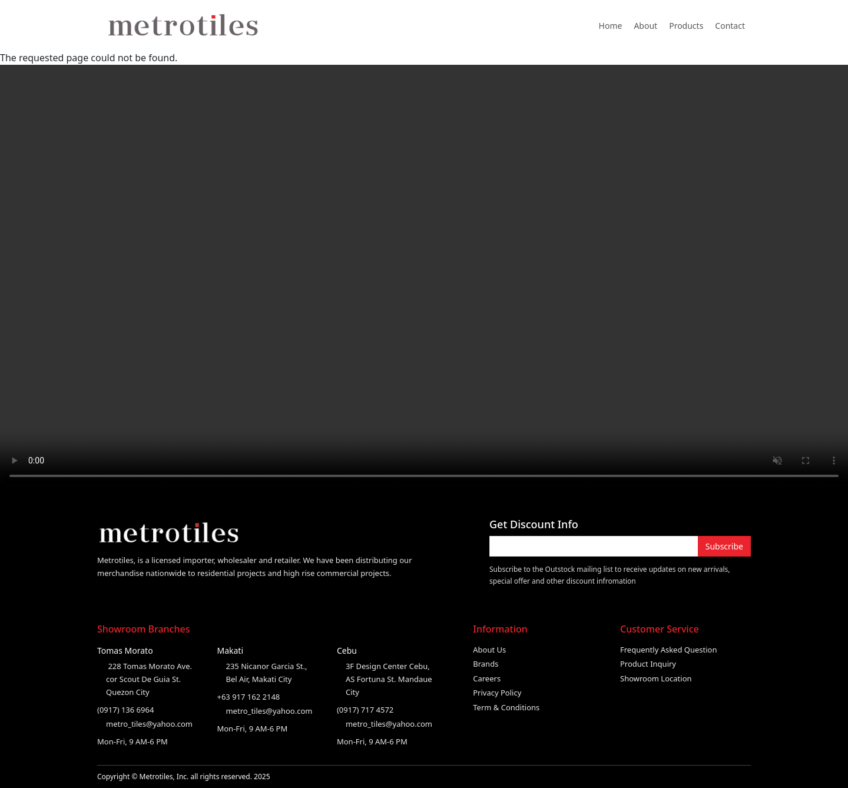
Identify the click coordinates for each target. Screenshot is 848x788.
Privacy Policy (497, 692)
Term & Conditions (506, 707)
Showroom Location (656, 678)
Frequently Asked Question (668, 649)
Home (610, 25)
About (645, 25)
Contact (730, 25)
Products (686, 25)
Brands (485, 663)
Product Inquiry (648, 663)
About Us (489, 649)
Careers (487, 678)
